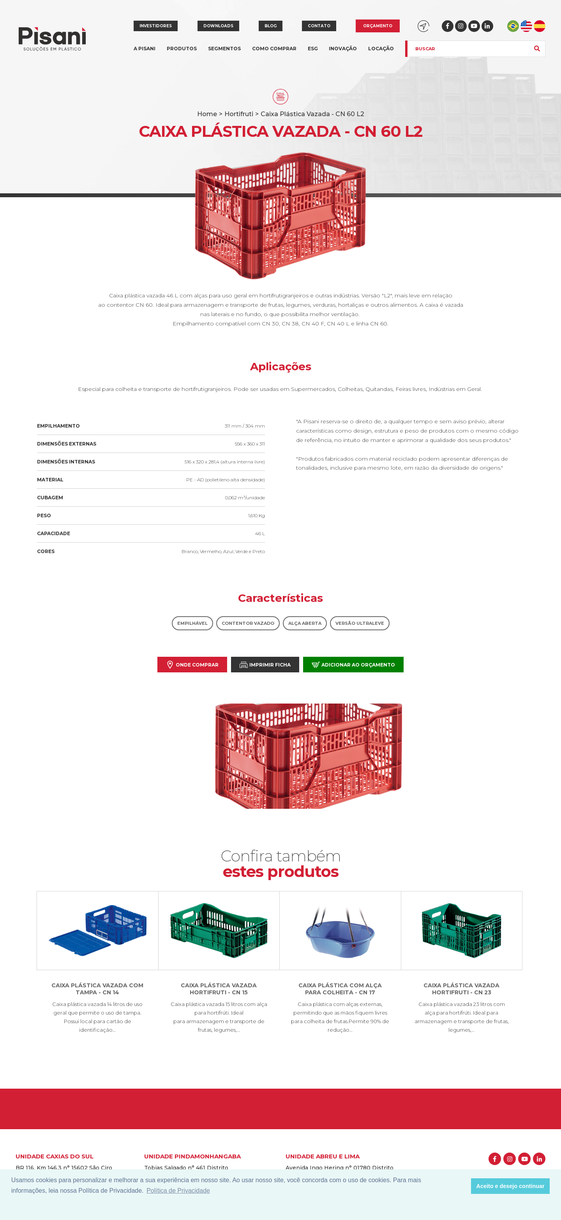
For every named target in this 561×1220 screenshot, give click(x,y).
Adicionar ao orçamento (353, 665)
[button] (463, 1186)
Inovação (343, 48)
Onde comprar (192, 665)
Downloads (218, 25)
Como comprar (274, 48)
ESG (313, 48)
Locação (381, 48)
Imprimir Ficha (265, 665)
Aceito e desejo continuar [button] (510, 1186)
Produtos (182, 53)
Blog (271, 25)
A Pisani (144, 53)
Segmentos (224, 53)
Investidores (155, 25)
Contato (319, 25)
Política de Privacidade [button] (178, 1190)
